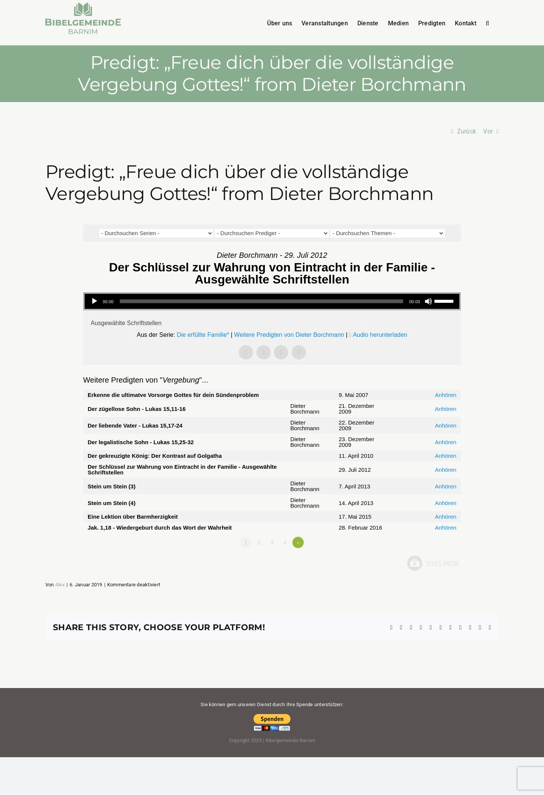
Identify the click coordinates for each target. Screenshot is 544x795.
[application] (272, 301)
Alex (60, 584)
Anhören (445, 395)
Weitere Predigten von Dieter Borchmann (289, 335)
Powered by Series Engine (433, 563)
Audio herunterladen (380, 335)
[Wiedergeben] (94, 301)
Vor (488, 131)
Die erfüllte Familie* (203, 335)
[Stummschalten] (428, 301)
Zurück (466, 131)
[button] (487, 22)
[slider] (261, 301)
